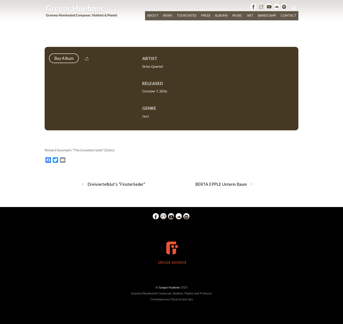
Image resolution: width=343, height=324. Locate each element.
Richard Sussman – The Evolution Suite (172, 37)
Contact (288, 15)
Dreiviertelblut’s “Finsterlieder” (113, 184)
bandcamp (267, 15)
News (167, 15)
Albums (221, 15)
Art (250, 15)
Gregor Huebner (169, 287)
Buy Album (64, 58)
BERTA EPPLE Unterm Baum (224, 184)
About (152, 15)
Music (237, 15)
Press (205, 15)
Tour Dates (186, 15)
